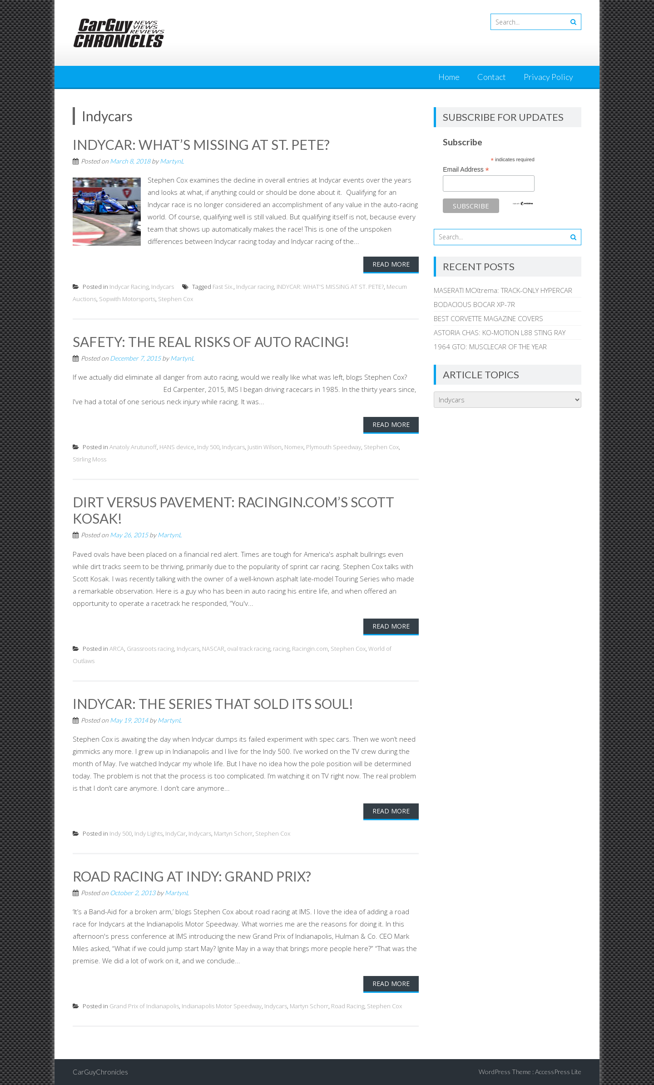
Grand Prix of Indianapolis (144, 1006)
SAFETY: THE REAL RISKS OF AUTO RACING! (211, 341)
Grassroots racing (150, 648)
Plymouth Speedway (333, 447)
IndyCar (175, 833)
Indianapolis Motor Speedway (222, 1006)
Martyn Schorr (233, 833)
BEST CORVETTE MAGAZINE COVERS (488, 318)
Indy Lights (148, 833)
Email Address (466, 169)
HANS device (176, 447)
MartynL (172, 161)
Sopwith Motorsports (127, 299)
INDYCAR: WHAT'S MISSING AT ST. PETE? (330, 286)
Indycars (162, 286)
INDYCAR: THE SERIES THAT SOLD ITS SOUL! (213, 703)
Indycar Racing (129, 286)
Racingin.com (310, 648)
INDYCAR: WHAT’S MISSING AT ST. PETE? (201, 144)
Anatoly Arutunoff (133, 447)
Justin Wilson (265, 447)
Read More (391, 264)
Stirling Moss (89, 459)
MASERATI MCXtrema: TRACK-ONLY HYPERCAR (503, 290)
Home (449, 77)
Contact (491, 77)
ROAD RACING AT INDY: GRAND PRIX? (192, 876)
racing (281, 648)
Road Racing (347, 1006)
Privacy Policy (548, 77)
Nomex (293, 447)
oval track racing (248, 648)
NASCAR (213, 648)
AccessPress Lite (558, 1071)
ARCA (116, 648)
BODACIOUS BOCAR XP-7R (474, 304)
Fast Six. (223, 286)
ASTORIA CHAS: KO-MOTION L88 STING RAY (499, 332)
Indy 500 (208, 447)
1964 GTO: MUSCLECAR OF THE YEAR (490, 346)
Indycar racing (255, 286)
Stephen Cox (175, 299)
